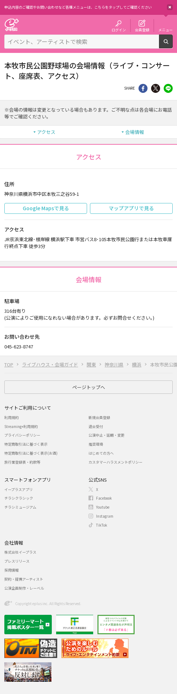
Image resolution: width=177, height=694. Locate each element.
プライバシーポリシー (22, 435)
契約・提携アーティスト (23, 579)
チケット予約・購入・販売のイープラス (11, 24)
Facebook (104, 498)
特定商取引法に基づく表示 (25, 444)
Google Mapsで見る (46, 208)
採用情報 (11, 570)
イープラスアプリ (18, 489)
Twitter (155, 88)
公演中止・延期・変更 (106, 435)
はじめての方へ (101, 453)
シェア (143, 88)
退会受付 (95, 426)
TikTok (101, 525)
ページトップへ (88, 387)
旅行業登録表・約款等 (22, 462)
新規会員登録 (99, 417)
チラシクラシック (18, 498)
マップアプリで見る (131, 208)
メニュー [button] (165, 29)
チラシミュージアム (20, 507)
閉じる (170, 7)
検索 (172, 45)
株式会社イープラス (20, 552)
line (168, 88)
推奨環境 (95, 444)
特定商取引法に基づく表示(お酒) (31, 453)
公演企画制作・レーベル (24, 588)
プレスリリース (17, 561)
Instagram (104, 516)
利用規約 (11, 417)
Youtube (102, 507)
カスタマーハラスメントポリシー (115, 462)
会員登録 (142, 29)
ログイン (119, 29)
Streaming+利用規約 (21, 426)
